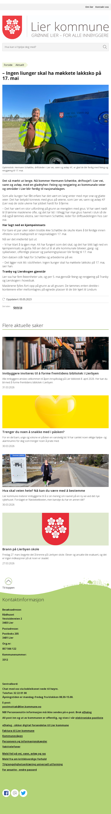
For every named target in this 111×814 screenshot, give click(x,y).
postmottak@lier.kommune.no (21, 706)
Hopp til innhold (9, 1)
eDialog (87, 712)
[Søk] (105, 47)
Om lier (89, 6)
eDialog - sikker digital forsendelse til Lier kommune (35, 725)
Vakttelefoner (11, 746)
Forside (8, 65)
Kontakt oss (102, 6)
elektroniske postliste (89, 717)
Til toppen (8, 587)
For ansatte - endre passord (19, 769)
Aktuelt (20, 65)
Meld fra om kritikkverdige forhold (24, 759)
